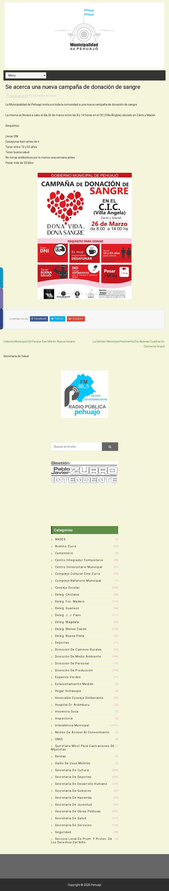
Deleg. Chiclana (67, 594)
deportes (62, 642)
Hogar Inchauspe (68, 691)
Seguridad (63, 832)
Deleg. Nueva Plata (70, 636)
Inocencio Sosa (67, 711)
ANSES (60, 539)
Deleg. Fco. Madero (70, 601)
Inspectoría (64, 718)
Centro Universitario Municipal (78, 567)
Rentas (60, 756)
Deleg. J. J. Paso (68, 615)
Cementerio (64, 553)
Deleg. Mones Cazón (71, 629)
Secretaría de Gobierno (73, 790)
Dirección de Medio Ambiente (78, 656)
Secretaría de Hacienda (73, 797)
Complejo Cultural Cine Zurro (77, 573)
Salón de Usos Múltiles (73, 763)
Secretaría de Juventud (73, 804)
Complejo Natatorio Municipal (78, 580)
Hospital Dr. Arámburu (72, 704)
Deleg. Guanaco (67, 608)
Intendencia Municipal (72, 725)
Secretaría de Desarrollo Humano (81, 783)
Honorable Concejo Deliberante (79, 697)
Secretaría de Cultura (72, 770)
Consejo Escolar (67, 587)
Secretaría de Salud (44, 95)
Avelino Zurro (65, 546)
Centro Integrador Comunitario (79, 560)
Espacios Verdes (68, 677)
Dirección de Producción (74, 670)
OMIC (59, 739)
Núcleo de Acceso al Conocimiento (82, 732)
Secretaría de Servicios (73, 825)
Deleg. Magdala (67, 622)
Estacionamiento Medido (74, 684)
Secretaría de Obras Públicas (78, 811)
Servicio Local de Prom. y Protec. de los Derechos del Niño (81, 840)
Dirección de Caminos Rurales (78, 649)
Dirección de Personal (72, 663)
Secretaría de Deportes (73, 777)
